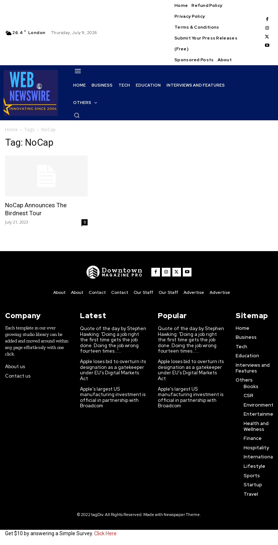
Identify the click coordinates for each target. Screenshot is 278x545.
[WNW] (115, 272)
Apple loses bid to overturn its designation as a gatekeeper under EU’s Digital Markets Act (113, 370)
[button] (77, 115)
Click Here (105, 533)
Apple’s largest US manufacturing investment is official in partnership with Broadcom (113, 397)
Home (11, 129)
